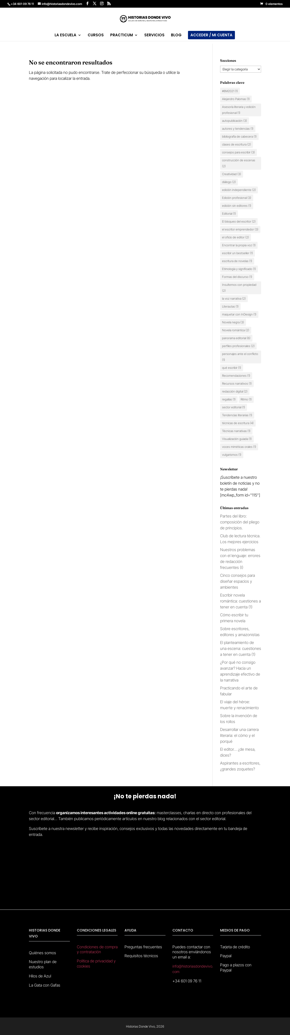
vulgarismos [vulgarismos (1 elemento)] (231, 454)
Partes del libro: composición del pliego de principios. (239, 522)
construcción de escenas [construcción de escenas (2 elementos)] (238, 163)
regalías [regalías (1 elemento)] (229, 399)
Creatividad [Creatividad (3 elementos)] (231, 174)
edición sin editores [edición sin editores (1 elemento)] (236, 205)
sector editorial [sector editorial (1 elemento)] (233, 407)
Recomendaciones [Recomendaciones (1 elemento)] (236, 375)
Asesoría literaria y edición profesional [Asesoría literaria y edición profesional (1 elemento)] (239, 110)
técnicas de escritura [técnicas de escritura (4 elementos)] (238, 423)
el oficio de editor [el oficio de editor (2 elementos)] (235, 237)
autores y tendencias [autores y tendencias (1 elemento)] (237, 128)
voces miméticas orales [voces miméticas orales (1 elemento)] (239, 447)
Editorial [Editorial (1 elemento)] (229, 213)
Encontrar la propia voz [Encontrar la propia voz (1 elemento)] (239, 245)
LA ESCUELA (65, 35)
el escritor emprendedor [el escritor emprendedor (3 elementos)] (240, 229)
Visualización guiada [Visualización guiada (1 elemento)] (237, 439)
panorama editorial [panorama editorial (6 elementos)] (236, 338)
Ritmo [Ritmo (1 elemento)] (246, 399)
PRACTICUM (121, 35)
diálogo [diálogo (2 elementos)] (229, 182)
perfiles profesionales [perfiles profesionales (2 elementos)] (238, 346)
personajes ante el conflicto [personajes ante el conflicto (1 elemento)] (240, 357)
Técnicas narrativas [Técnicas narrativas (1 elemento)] (236, 431)
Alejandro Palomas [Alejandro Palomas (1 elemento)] (236, 99)
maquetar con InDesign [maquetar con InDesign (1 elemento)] (239, 314)
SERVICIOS (154, 35)
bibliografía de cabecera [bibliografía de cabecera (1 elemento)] (239, 136)
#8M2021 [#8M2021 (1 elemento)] (230, 91)
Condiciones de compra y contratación (97, 949)
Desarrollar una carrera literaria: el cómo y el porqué (239, 735)
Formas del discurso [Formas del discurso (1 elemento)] (237, 277)
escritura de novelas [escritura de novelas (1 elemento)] (237, 261)
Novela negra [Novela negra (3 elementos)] (233, 322)
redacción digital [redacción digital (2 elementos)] (235, 391)
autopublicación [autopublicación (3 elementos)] (234, 121)
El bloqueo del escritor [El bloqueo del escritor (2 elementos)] (239, 221)
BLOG (176, 35)
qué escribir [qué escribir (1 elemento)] (231, 368)
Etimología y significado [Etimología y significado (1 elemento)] (239, 269)
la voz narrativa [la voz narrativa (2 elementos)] (234, 298)
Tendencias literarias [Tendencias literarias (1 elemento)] (237, 415)
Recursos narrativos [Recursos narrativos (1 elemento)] (237, 383)
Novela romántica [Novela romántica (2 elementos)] (235, 330)
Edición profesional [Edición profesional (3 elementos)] (236, 198)
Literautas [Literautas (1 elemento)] (230, 306)
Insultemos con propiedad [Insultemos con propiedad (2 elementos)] (239, 287)
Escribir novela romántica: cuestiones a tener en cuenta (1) (240, 601)
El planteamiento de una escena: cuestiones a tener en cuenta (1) (240, 648)
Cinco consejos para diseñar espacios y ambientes (237, 581)
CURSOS (96, 35)
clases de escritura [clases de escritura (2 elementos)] (236, 144)
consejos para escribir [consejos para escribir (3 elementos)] (238, 152)
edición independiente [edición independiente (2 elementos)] (239, 190)
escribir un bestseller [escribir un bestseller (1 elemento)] (237, 253)
